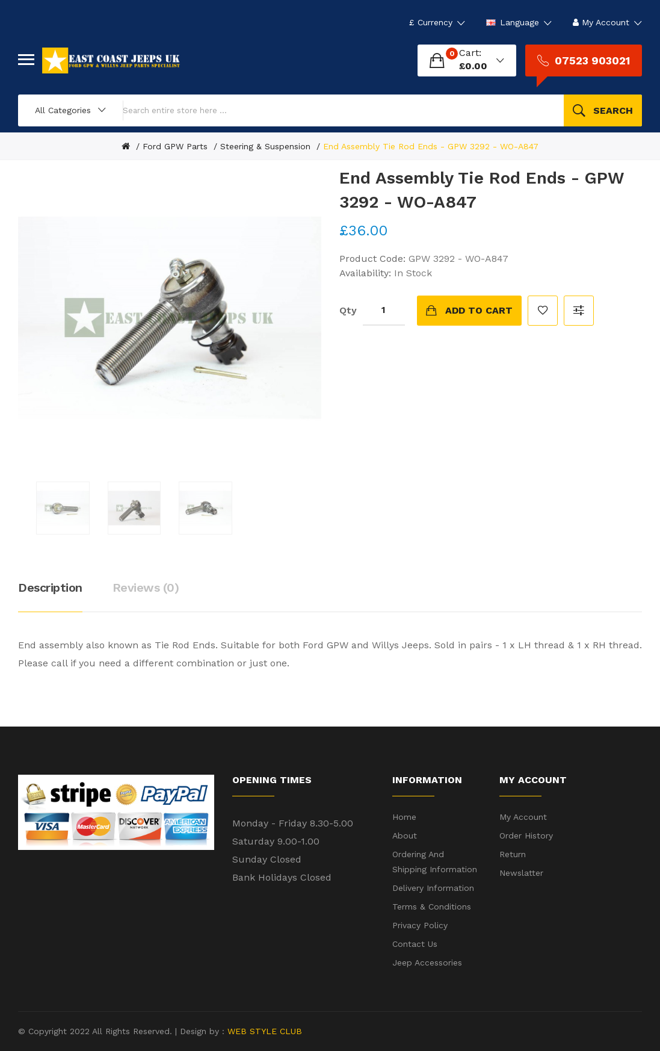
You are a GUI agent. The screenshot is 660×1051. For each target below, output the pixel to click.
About (404, 835)
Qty (348, 310)
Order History (526, 835)
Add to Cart (479, 310)
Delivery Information (433, 888)
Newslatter (521, 873)
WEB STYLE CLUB (263, 1031)
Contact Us (414, 944)
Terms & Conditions (431, 906)
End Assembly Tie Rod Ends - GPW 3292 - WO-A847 (430, 146)
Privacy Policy (420, 925)
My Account (523, 817)
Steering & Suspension (265, 146)
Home (404, 817)
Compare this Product (579, 311)
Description (50, 587)
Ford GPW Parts (175, 146)
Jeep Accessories (427, 962)
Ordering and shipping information (434, 861)
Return (512, 854)
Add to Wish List (543, 311)
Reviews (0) (146, 587)
